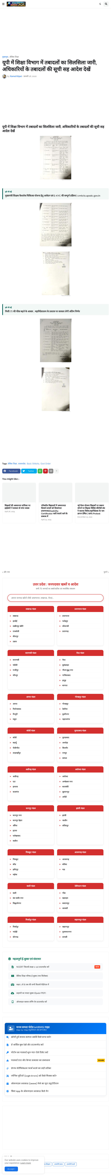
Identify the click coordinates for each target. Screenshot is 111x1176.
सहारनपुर (65, 926)
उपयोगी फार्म (71, 1164)
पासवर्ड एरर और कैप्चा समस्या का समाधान (55, 1060)
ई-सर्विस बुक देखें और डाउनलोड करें (25, 1044)
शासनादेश (22, 464)
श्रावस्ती (65, 908)
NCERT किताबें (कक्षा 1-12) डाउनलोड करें (55, 967)
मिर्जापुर (15, 926)
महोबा (15, 874)
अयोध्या (65, 776)
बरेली (15, 737)
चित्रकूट (15, 859)
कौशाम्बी (65, 626)
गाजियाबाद (66, 675)
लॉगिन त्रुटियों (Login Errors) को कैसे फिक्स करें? (31, 1075)
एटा (14, 781)
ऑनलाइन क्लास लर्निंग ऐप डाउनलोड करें (29, 1002)
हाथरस (15, 786)
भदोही (15, 932)
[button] (3, 4)
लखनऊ (15, 616)
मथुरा (15, 719)
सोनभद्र (15, 937)
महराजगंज (66, 719)
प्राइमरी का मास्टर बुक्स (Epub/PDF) (28, 993)
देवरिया (64, 709)
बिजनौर (65, 748)
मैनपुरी (15, 714)
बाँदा (14, 864)
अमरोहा (65, 742)
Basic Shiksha (33, 464)
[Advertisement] (55, 32)
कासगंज (16, 792)
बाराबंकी (65, 786)
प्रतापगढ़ (65, 631)
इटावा (15, 830)
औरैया (15, 825)
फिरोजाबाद (17, 709)
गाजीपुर (15, 670)
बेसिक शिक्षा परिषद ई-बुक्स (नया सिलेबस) (29, 976)
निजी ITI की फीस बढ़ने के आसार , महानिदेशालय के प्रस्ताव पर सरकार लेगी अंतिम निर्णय (42, 311)
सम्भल (64, 758)
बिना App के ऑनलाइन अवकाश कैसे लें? (27, 1091)
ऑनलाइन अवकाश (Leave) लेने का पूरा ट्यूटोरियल (32, 1083)
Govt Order (46, 464)
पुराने (105, 572)
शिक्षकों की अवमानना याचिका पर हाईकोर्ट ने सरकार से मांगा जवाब (17, 507)
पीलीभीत (16, 748)
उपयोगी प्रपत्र (58, 1164)
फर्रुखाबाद (16, 836)
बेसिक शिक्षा (14, 57)
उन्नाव (15, 641)
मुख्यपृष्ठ (5, 57)
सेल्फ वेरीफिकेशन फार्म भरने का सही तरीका (28, 1068)
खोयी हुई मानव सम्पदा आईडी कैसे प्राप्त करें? (28, 1037)
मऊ (63, 869)
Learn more (25, 1163)
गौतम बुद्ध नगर (67, 670)
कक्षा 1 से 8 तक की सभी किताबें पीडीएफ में (30, 984)
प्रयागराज (65, 616)
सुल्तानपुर (65, 792)
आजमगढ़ (65, 859)
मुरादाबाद (65, 737)
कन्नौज (15, 841)
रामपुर (64, 753)
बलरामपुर (65, 903)
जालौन (64, 820)
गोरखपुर (65, 704)
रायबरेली (16, 631)
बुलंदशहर (65, 665)
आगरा (15, 704)
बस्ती (14, 893)
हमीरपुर (15, 869)
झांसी (64, 815)
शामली (64, 937)
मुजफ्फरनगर (66, 932)
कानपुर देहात (17, 820)
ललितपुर (65, 825)
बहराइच (65, 898)
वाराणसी (16, 660)
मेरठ (63, 660)
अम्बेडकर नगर (67, 781)
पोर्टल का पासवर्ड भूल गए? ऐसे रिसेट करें (27, 1052)
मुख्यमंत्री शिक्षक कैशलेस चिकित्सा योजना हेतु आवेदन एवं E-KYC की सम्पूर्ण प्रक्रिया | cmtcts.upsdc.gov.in (52, 195)
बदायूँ (15, 742)
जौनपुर (15, 675)
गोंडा (64, 893)
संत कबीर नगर (18, 898)
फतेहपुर (65, 621)
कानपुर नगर (17, 815)
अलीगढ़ (15, 776)
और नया (7, 572)
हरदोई (15, 621)
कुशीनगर (65, 714)
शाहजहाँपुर (17, 753)
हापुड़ (64, 680)
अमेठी (64, 797)
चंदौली (15, 665)
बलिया (64, 864)
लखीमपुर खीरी (18, 626)
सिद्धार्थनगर (17, 903)
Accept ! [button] (11, 1169)
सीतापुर (15, 636)
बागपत (64, 685)
